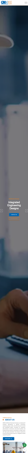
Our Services (14, 218)
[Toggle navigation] (26, 3)
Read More (8, 438)
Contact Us (14, 214)
